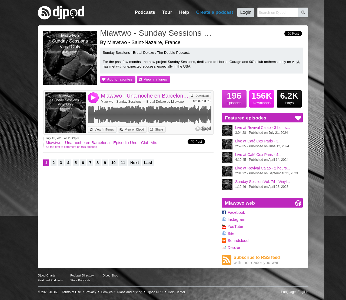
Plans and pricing (129, 292)
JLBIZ (53, 292)
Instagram (236, 219)
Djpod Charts (46, 275)
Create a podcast (214, 12)
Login (245, 12)
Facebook (236, 212)
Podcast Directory (82, 275)
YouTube (235, 226)
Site (231, 233)
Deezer (234, 247)
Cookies (106, 292)
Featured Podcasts (50, 280)
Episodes (234, 97)
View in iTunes (155, 79)
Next (134, 163)
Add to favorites (119, 79)
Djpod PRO (155, 292)
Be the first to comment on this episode (71, 146)
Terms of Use (71, 292)
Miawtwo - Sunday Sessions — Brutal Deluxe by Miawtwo (142, 102)
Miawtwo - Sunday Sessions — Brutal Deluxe (158, 32)
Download (202, 95)
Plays (289, 97)
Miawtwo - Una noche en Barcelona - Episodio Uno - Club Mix (145, 96)
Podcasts (145, 12)
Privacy (91, 292)
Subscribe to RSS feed (268, 260)
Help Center (176, 292)
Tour (167, 12)
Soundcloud (238, 240)
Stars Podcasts (80, 280)
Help (184, 12)
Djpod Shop (110, 275)
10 (113, 163)
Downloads (261, 97)
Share (159, 129)
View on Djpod (134, 129)
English (303, 292)
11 (123, 163)
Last (148, 163)
